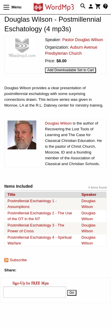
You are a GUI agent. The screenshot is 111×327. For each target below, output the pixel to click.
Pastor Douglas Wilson (82, 39)
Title (11, 194)
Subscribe (18, 260)
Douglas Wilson (58, 123)
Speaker (88, 194)
